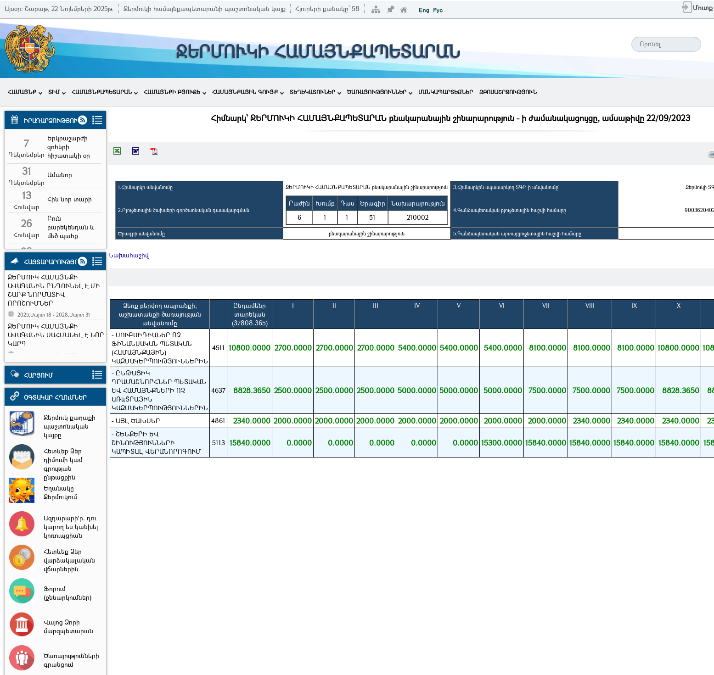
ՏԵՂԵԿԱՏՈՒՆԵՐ (315, 91)
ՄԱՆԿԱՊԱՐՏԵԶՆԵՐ (445, 91)
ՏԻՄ (57, 91)
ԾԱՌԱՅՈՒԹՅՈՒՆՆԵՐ (379, 91)
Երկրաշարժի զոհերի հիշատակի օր (68, 147)
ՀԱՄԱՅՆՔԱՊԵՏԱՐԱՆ (105, 91)
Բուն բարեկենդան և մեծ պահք (70, 227)
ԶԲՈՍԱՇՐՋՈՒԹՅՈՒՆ (508, 91)
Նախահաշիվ (128, 255)
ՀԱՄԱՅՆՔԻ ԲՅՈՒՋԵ (175, 91)
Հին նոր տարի (69, 199)
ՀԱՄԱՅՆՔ (25, 91)
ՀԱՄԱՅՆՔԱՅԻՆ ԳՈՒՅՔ (248, 91)
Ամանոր (59, 174)
